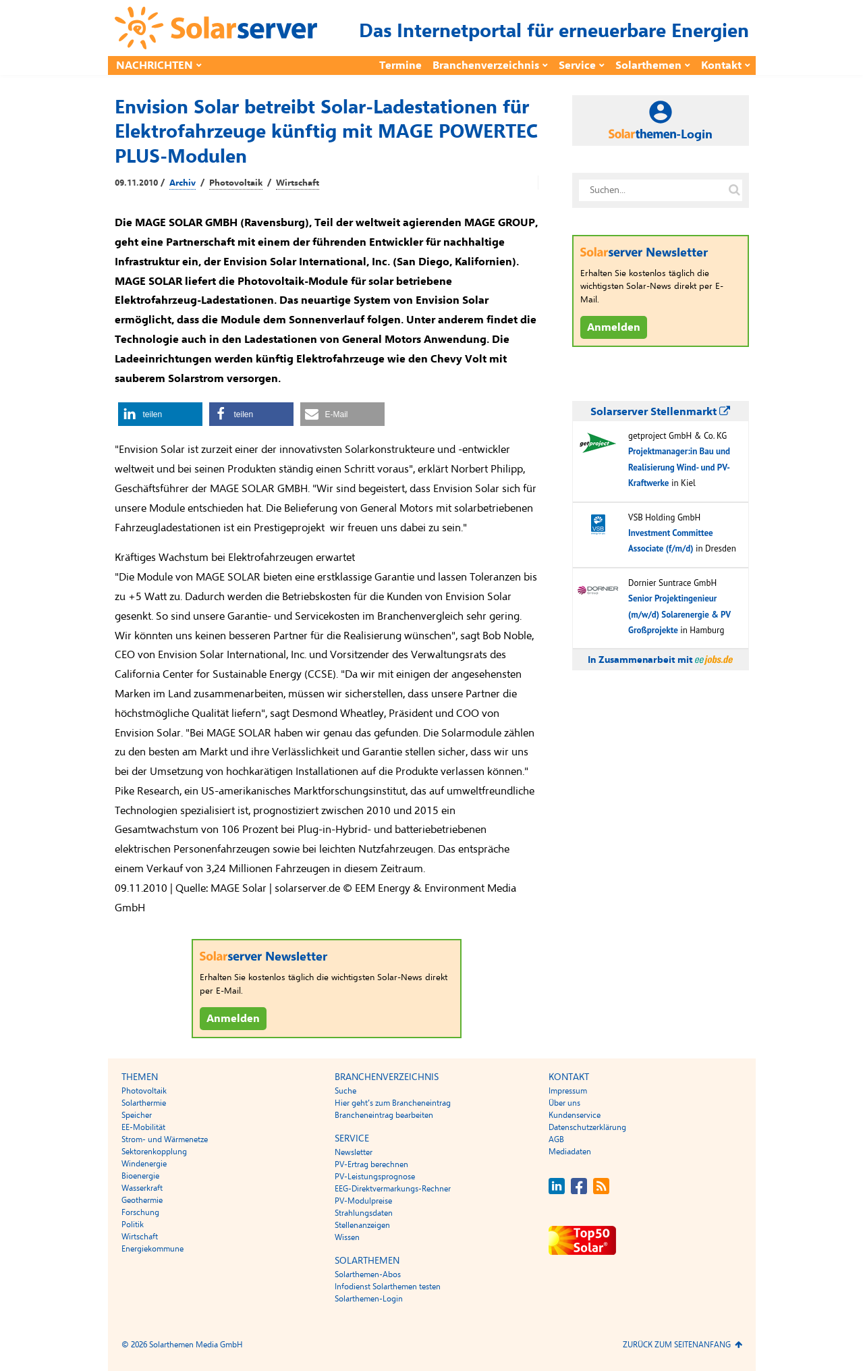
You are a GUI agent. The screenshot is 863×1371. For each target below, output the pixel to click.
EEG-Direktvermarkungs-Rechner (393, 1188)
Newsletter (353, 1152)
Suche (345, 1090)
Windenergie (144, 1163)
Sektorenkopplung (154, 1151)
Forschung (140, 1212)
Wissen (347, 1237)
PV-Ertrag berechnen (371, 1164)
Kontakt (721, 65)
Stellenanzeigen (362, 1225)
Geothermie (142, 1200)
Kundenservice (575, 1115)
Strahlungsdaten (364, 1213)
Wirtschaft (297, 183)
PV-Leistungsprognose (375, 1176)
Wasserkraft (142, 1188)
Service (577, 65)
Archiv (182, 183)
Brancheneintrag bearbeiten (384, 1115)
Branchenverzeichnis (486, 65)
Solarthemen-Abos (368, 1274)
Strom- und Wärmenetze (164, 1139)
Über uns (564, 1103)
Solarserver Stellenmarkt (660, 411)
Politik (132, 1224)
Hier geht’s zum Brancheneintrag (393, 1103)
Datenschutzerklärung (587, 1127)
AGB (556, 1139)
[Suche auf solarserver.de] (735, 190)
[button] (160, 414)
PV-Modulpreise (363, 1200)
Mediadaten (570, 1151)
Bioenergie (140, 1176)
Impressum (568, 1090)
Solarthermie (143, 1103)
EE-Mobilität (143, 1127)
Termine (400, 65)
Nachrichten (154, 65)
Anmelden (233, 1018)
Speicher (136, 1115)
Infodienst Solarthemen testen (388, 1286)
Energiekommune (152, 1248)
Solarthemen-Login (369, 1298)
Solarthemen (648, 65)
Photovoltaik (235, 183)
